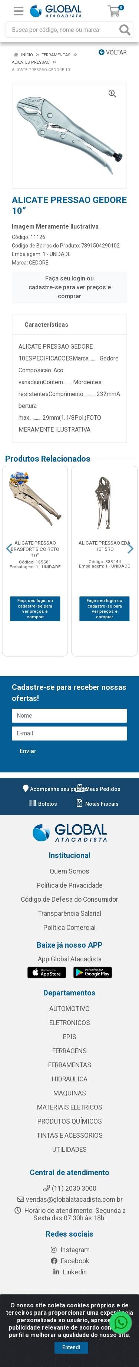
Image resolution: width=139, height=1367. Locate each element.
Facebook (69, 1261)
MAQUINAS (69, 1093)
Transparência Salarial (69, 913)
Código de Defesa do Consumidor (69, 899)
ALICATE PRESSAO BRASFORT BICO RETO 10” (35, 549)
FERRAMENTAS (69, 1065)
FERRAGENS (69, 1051)
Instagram (70, 1250)
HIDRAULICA (69, 1079)
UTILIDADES (69, 1149)
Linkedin (69, 1272)
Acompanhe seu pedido (54, 789)
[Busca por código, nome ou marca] (62, 29)
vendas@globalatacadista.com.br (70, 1199)
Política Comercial (69, 927)
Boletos (42, 804)
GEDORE (39, 263)
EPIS (69, 1037)
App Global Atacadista (70, 959)
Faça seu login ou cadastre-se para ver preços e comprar (70, 287)
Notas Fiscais (97, 804)
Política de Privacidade (70, 885)
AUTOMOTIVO (69, 1008)
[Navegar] (9, 549)
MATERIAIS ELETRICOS (69, 1107)
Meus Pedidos (97, 789)
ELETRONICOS (69, 1023)
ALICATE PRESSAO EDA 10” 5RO (104, 546)
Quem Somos (69, 871)
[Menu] (18, 11)
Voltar (113, 52)
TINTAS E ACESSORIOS (70, 1135)
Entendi (71, 1347)
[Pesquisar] (125, 29)
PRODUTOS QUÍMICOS (69, 1121)
